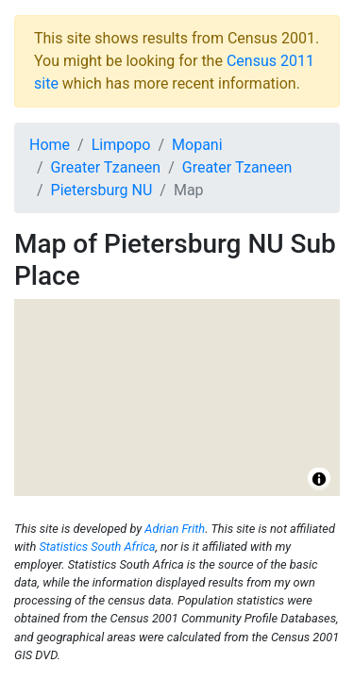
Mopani (197, 145)
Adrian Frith (174, 529)
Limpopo (121, 145)
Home (49, 145)
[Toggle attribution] (319, 479)
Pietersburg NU (102, 190)
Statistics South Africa (97, 546)
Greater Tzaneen (106, 167)
